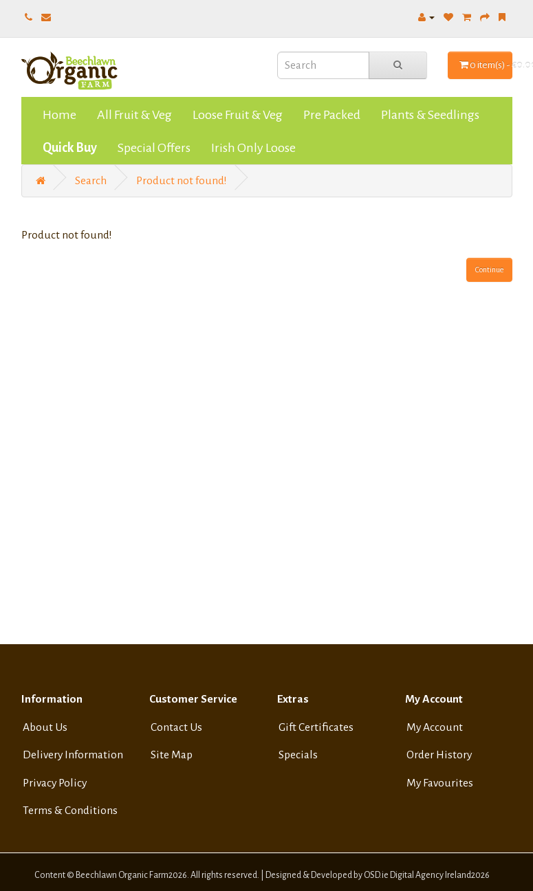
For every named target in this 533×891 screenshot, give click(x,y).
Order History (439, 755)
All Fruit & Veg (134, 115)
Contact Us (176, 727)
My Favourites (439, 783)
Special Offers (154, 148)
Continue (489, 269)
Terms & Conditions (70, 810)
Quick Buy (70, 148)
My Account (434, 727)
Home (59, 115)
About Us (45, 727)
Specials (298, 755)
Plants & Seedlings (430, 115)
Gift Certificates (316, 727)
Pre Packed (331, 115)
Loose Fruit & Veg (238, 115)
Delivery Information (73, 755)
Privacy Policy (55, 783)
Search (91, 181)
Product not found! (181, 181)
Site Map (172, 755)
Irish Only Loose (253, 148)
